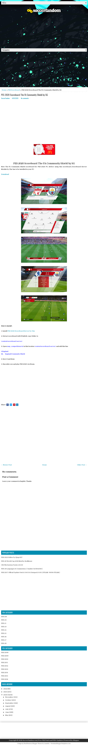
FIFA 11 (3, 623)
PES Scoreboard (14, 90)
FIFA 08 (4, 616)
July (7, 709)
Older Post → (82, 465)
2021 (5, 692)
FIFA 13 (3, 627)
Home (4, 90)
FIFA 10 (4, 620)
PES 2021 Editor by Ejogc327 (11, 557)
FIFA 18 (3, 643)
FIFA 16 (3, 637)
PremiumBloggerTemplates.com (61, 743)
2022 (5, 689)
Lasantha (47, 743)
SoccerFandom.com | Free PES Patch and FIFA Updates (43, 740)
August (8, 706)
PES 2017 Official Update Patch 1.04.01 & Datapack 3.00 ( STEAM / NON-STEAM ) (30, 572)
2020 (5, 695)
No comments (25, 98)
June (7, 712)
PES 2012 (4, 666)
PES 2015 (4, 676)
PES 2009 (4, 656)
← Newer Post (6, 465)
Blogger (76, 740)
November (9, 697)
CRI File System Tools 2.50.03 (12, 565)
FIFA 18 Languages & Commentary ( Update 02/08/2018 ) (22, 569)
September (9, 703)
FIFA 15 (3, 633)
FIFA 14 (3, 630)
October (8, 700)
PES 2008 (4, 652)
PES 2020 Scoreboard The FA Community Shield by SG (24, 95)
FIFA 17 (3, 640)
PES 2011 (4, 662)
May (7, 715)
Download (5, 174)
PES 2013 (4, 669)
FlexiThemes (27, 743)
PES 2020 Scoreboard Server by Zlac (21, 331)
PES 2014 (4, 672)
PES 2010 (4, 659)
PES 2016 (4, 679)
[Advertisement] (44, 30)
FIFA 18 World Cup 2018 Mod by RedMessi (16, 561)
